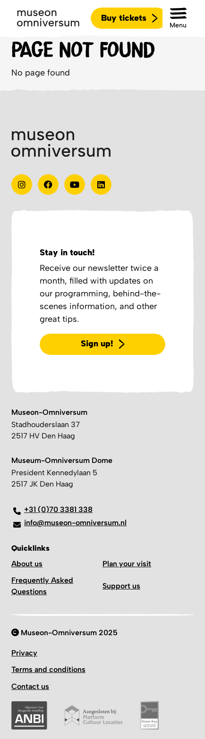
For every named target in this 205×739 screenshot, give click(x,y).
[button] (178, 18)
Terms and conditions (48, 669)
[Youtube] (74, 184)
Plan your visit (126, 563)
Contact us (30, 686)
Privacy (24, 652)
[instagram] (21, 184)
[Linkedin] (101, 184)
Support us (121, 585)
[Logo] (48, 18)
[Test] (48, 184)
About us (27, 563)
